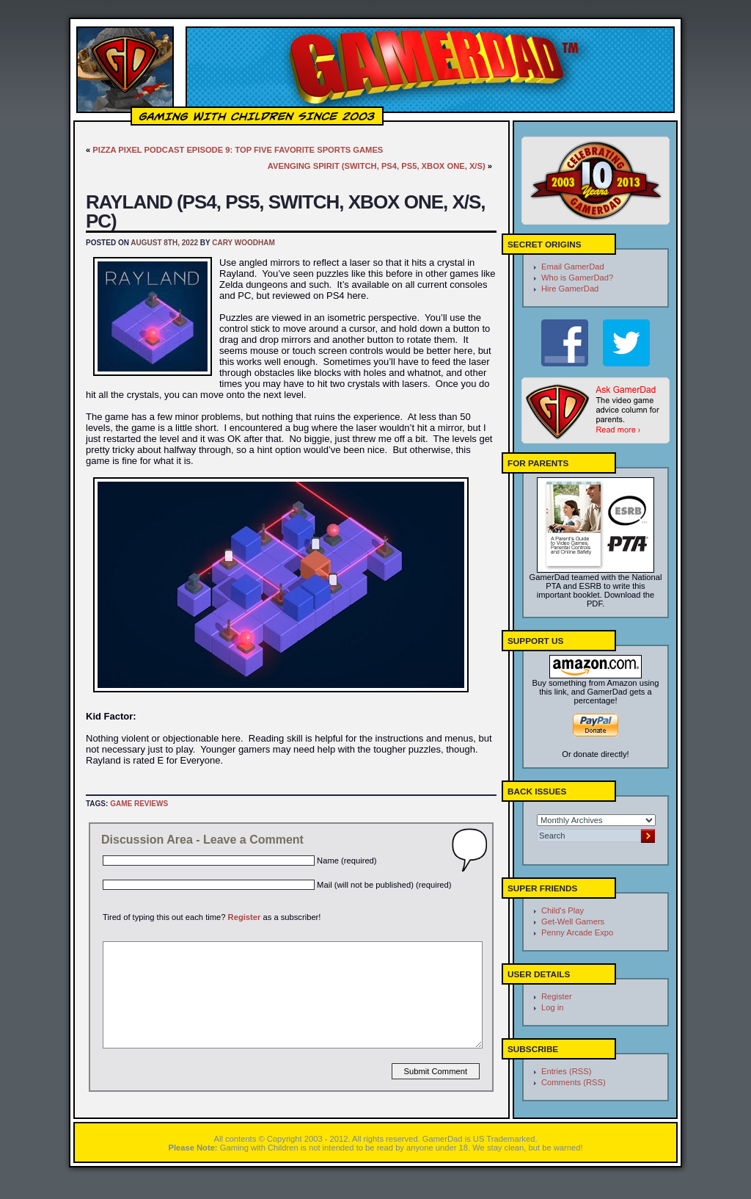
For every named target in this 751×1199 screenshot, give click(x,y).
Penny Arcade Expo (577, 932)
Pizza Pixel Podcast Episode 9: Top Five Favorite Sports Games (237, 149)
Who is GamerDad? (577, 277)
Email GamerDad (572, 266)
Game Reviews (139, 804)
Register (244, 917)
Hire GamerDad (569, 288)
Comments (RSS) (573, 1082)
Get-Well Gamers (572, 921)
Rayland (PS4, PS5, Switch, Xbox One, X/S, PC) (286, 211)
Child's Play (562, 910)
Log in (552, 1007)
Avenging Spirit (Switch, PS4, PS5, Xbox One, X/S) (377, 166)
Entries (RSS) (566, 1071)
